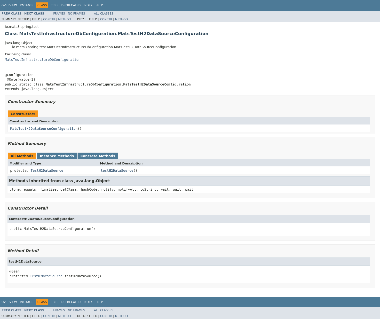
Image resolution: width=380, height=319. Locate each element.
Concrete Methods (97, 156)
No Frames (76, 13)
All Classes (103, 13)
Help (99, 5)
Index (88, 5)
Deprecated (71, 5)
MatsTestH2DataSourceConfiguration (44, 129)
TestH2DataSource (47, 170)
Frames (59, 13)
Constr (49, 19)
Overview (9, 5)
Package (26, 5)
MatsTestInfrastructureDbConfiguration (42, 60)
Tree (54, 5)
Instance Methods (57, 156)
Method (64, 19)
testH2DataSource (117, 170)
